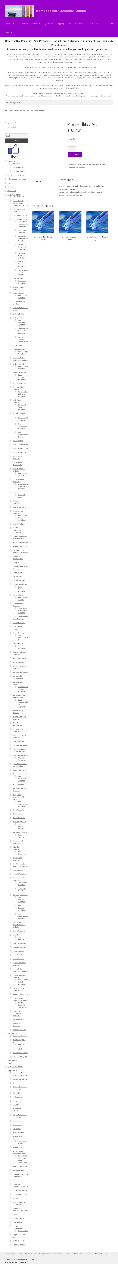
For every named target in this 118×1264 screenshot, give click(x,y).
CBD (14, 1083)
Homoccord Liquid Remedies (19, 718)
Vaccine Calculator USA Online (22, 1005)
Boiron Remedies (19, 110)
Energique (16, 1101)
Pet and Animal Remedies (18, 879)
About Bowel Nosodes (22, 474)
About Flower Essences (22, 598)
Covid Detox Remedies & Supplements (17, 530)
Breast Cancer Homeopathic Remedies (23, 486)
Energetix (16, 563)
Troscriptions (17, 1222)
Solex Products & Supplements (19, 1203)
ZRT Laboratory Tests (20, 1057)
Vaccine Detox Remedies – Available (20, 999)
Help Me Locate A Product (16, 179)
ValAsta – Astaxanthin (17, 1227)
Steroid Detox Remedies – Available (20, 970)
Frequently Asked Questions (22, 255)
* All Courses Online (20, 215)
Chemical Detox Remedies (18, 502)
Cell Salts (16, 492)
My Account (48, 23)
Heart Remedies (18, 662)
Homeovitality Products (18, 712)
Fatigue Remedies (19, 580)
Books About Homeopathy (17, 463)
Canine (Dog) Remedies (22, 883)
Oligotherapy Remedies (17, 848)
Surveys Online (18, 345)
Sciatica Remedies (19, 943)
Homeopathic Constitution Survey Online (23, 331)
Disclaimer (16, 163)
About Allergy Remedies (23, 353)
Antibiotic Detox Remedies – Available (20, 359)
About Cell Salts (21, 496)
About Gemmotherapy (23, 637)
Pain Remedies (18, 870)
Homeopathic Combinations (18, 677)
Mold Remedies (18, 814)
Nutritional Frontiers (20, 1166)
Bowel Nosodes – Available (19, 470)
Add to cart (75, 154)
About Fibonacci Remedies (21, 589)
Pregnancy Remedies (20, 895)
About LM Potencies (21, 759)
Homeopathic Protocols (17, 683)
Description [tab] (36, 181)
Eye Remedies (17, 577)
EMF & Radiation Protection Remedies (20, 551)
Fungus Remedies (19, 623)
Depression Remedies (20, 542)
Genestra (16, 1105)
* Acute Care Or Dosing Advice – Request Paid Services (20, 203)
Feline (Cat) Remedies (22, 890)
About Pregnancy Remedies (21, 899)
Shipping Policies (19, 171)
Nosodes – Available (20, 832)
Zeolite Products (19, 1241)
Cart (69, 23)
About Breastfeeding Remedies (23, 916)
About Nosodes (21, 836)
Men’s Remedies (18, 810)
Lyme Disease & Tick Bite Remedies (20, 765)
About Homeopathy (20, 219)
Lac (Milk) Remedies (20, 745)
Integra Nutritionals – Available (20, 1116)
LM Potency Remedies (20, 755)
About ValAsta (23, 1231)
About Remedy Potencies (23, 231)
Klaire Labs (17, 1129)
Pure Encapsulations (20, 1190)
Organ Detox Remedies (17, 859)
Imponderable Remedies (18, 730)
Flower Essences (18, 595)
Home (9, 110)
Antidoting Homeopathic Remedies (23, 238)
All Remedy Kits (18, 314)
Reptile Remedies (19, 931)
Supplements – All (14, 1071)
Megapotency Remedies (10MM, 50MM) (19, 797)
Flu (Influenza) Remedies (18, 605)
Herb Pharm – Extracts (17, 1110)
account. (106, 49)
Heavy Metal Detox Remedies (19, 667)
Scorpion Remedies (19, 947)
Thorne (15, 1214)
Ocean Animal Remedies (18, 842)
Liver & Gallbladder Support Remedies (19, 750)
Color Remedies (18, 524)
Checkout (79, 23)
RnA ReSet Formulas (20, 1194)
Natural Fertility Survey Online (23, 339)
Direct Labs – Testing (20, 1053)
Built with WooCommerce (15, 1262)
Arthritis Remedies (19, 372)
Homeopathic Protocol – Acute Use (23, 689)
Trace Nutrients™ (19, 1218)
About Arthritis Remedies (21, 377)
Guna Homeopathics (20, 658)
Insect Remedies (95, 164)
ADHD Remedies (18, 293)
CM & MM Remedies (19, 507)
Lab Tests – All (12, 1034)
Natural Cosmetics (19, 1147)
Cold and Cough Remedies (18, 512)
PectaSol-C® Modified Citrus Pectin (20, 1175)
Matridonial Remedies (20, 774)
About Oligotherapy (22, 853)
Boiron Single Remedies (17, 457)
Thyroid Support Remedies (19, 989)
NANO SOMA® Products (17, 1138)
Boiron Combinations (20, 445)
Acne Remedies (18, 278)
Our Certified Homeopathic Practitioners (23, 224)
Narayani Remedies (20, 822)
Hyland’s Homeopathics (18, 724)
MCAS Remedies (18, 785)
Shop (7, 32)
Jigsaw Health (18, 1121)
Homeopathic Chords (20, 672)
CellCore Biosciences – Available (20, 1088)
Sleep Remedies (18, 955)
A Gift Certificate (19, 197)
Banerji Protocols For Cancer (23, 434)
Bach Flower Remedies (17, 401)
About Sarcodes (21, 938)
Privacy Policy (18, 167)
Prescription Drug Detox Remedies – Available (19, 924)
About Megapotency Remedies (23, 803)
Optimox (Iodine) (19, 1170)
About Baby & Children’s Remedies (23, 394)
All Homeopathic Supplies (19, 303)
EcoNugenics (17, 1097)
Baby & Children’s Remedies (19, 388)
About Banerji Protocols (23, 419)
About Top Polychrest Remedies (22, 322)
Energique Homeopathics (18, 557)
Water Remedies (18, 1020)
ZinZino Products (19, 1245)
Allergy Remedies (19, 349)
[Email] (16, 136)
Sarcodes (16, 935)
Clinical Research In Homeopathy (22, 247)
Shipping (60, 23)
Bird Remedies (18, 441)
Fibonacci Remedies (20, 584)
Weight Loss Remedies (17, 1024)
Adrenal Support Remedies (18, 288)
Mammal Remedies (19, 770)
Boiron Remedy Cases (20, 449)
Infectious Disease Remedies (19, 736)
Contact (8, 23)
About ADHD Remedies (22, 296)
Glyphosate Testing (20, 1036)
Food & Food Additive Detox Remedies (20, 618)
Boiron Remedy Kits (20, 452)
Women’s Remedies (19, 1030)
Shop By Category (13, 195)
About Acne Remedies (22, 282)
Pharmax (16, 1180)
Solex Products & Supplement (13, 1062)
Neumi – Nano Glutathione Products (20, 1152)
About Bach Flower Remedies (22, 407)
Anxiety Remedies (19, 364)
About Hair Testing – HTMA (22, 1046)
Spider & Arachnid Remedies (19, 964)
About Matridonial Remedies (22, 778)
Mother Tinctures (19, 818)
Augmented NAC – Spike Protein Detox (20, 1074)
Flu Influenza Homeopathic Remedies (23, 610)
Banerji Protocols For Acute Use (23, 426)
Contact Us (11, 161)
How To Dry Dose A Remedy (22, 264)
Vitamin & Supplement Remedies (17, 1013)
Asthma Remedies (19, 383)
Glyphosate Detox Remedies (19, 653)
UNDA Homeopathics (20, 994)
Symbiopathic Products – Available (20, 1209)
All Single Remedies (20, 318)
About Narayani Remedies (21, 826)
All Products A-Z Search (27, 23)
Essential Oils (18, 573)
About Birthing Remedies (21, 907)
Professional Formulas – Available (20, 1185)
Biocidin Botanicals (20, 1079)
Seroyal (15, 1198)
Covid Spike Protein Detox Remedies (20, 537)
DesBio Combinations (20, 546)
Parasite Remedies (19, 874)
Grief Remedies (18, 644)
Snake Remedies (18, 959)
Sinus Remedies (18, 951)
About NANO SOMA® (22, 1142)
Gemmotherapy (18, 633)
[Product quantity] (72, 149)
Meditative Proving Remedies (19, 789)
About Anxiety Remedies (23, 367)
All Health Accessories (15, 1067)
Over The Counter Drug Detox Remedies (20, 865)
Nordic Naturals (18, 1133)
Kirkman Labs (17, 1125)
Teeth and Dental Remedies (19, 976)
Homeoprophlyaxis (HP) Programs (19, 696)
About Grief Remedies (22, 647)
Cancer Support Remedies (18, 480)
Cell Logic (16, 1093)
